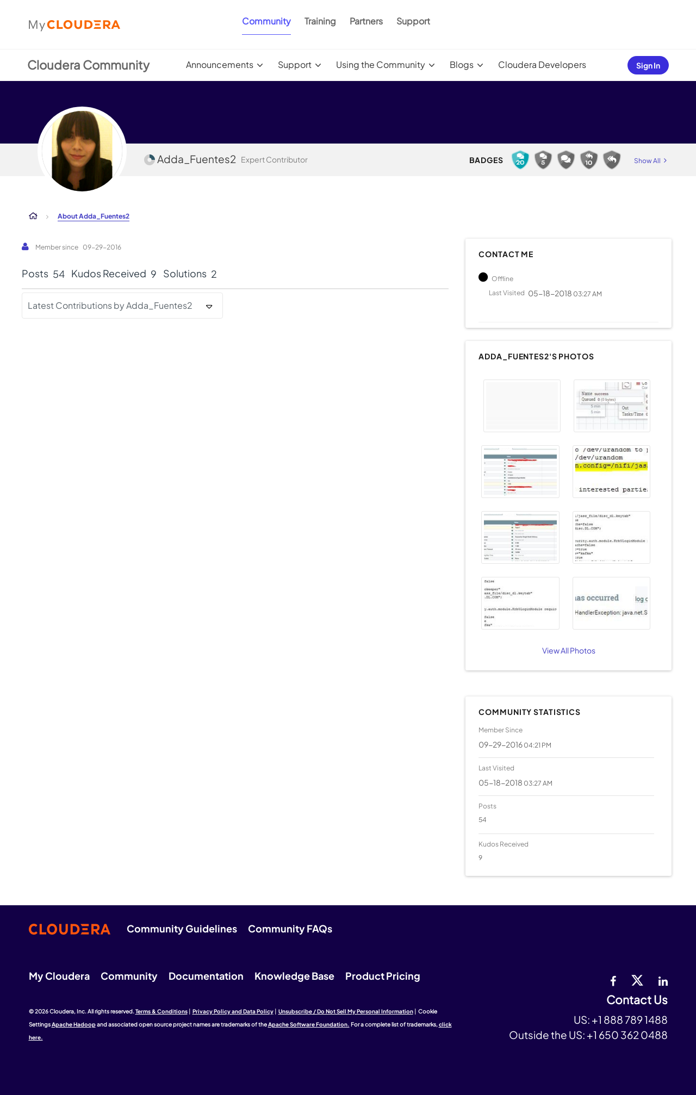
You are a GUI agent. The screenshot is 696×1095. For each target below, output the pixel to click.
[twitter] (637, 980)
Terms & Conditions (161, 1011)
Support (413, 21)
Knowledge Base (294, 975)
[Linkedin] (663, 980)
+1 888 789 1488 (630, 1019)
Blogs (462, 64)
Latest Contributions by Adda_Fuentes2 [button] (110, 305)
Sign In (648, 65)
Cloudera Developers (542, 64)
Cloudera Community (88, 64)
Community (266, 21)
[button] (522, 406)
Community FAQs (290, 928)
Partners (366, 21)
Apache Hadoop (74, 1024)
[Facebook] (613, 980)
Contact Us (637, 1000)
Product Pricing (382, 975)
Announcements (219, 64)
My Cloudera (59, 975)
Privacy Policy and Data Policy (233, 1011)
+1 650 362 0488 (627, 1034)
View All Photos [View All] (568, 650)
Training (320, 21)
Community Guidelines (182, 928)
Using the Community (380, 64)
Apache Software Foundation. (309, 1024)
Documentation (206, 975)
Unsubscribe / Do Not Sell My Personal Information (345, 1011)
